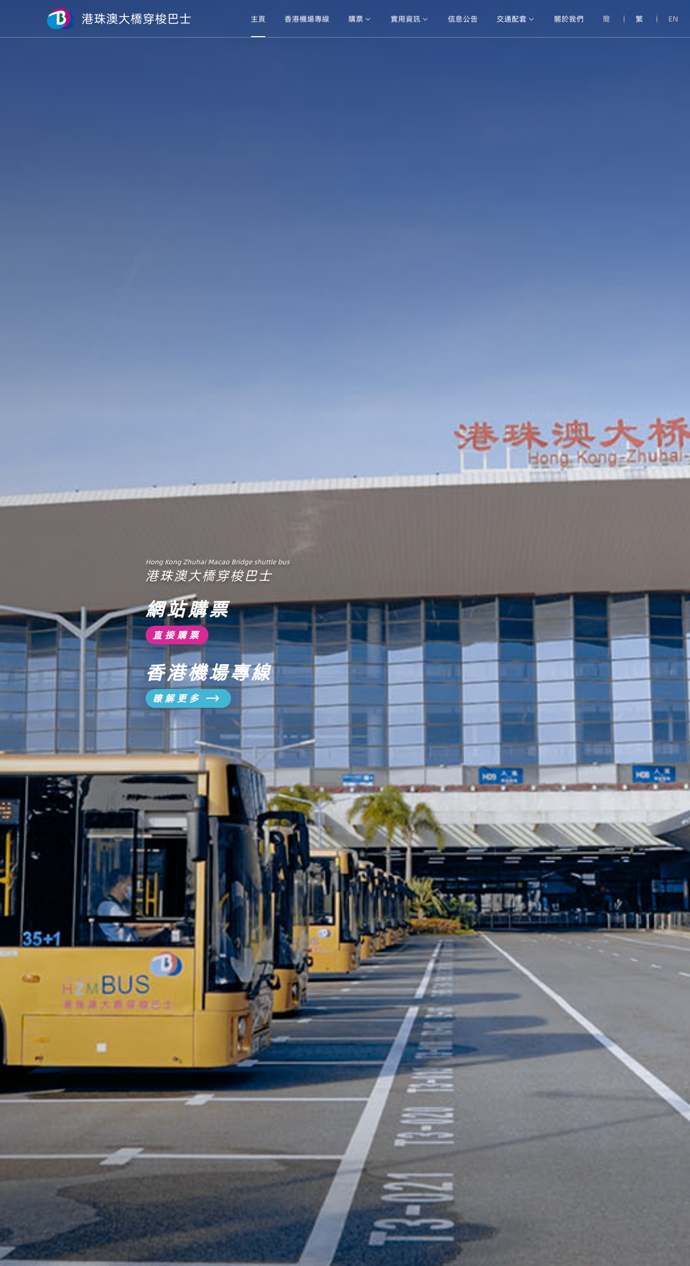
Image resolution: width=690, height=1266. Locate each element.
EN (673, 19)
